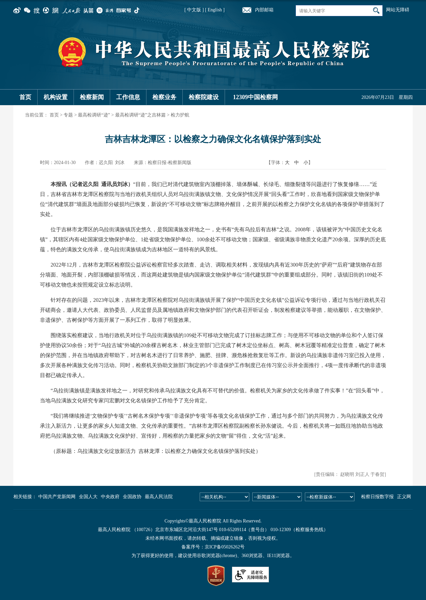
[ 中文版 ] (194, 9)
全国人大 (88, 496)
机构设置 (56, 97)
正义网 (404, 496)
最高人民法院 (159, 496)
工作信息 (128, 97)
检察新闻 (92, 97)
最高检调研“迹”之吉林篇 (140, 114)
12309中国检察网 (255, 97)
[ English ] (215, 9)
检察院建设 (204, 97)
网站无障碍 (397, 9)
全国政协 (132, 496)
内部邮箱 (264, 9)
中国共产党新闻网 (57, 496)
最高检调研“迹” (94, 114)
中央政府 (110, 496)
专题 (68, 114)
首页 (25, 97)
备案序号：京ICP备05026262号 (213, 546)
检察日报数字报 (377, 496)
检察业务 (164, 97)
